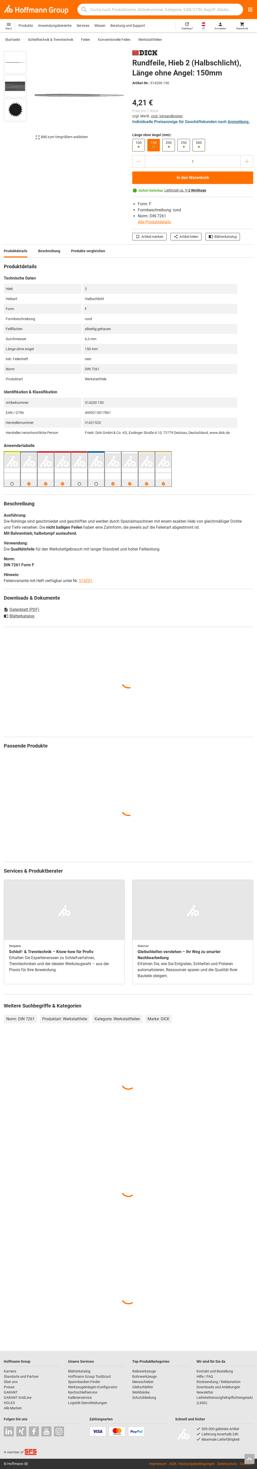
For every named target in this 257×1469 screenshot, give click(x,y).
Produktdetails (15, 251)
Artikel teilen (186, 236)
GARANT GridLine (17, 1398)
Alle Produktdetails (154, 222)
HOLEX (9, 1403)
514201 (85, 580)
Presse (9, 1387)
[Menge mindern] (138, 161)
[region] (19, 97)
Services (83, 26)
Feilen (85, 40)
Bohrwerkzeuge (144, 1376)
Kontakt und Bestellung (215, 1371)
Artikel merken (149, 236)
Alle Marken (13, 1408)
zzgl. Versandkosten (167, 116)
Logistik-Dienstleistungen (87, 1403)
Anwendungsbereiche (55, 26)
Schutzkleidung (144, 1398)
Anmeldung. (239, 121)
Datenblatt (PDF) (21, 609)
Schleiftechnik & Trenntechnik (50, 40)
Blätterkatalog (223, 236)
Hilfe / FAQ (205, 1376)
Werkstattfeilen (150, 40)
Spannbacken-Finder (84, 1382)
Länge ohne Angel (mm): (151, 135)
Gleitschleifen (142, 1387)
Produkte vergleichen (88, 251)
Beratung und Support (127, 26)
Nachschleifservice (82, 1392)
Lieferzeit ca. (185, 190)
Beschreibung (49, 251)
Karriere (10, 1371)
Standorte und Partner (21, 1376)
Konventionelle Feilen (114, 40)
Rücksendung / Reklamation (218, 1382)
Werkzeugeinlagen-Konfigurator (92, 1387)
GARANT (11, 1392)
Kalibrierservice (80, 1398)
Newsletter (205, 1392)
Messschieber (143, 1382)
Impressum (158, 1464)
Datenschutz (227, 1464)
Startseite (12, 40)
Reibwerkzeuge (144, 1371)
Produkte (26, 26)
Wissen (99, 26)
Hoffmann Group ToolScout (89, 1376)
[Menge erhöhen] (247, 161)
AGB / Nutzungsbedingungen (192, 1464)
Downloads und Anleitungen (218, 1387)
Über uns (11, 1382)
